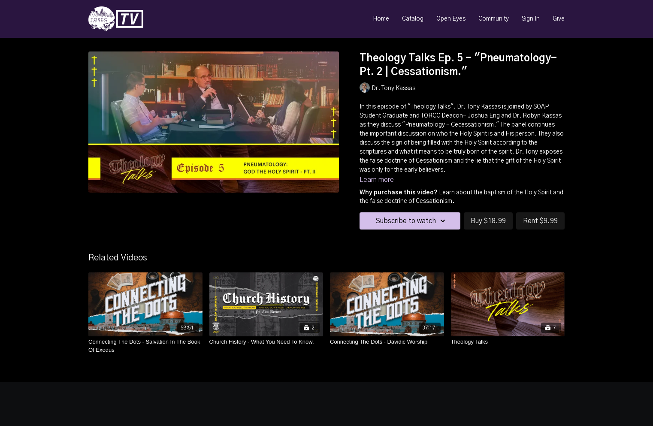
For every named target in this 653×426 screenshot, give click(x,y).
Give (559, 19)
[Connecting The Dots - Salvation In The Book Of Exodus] (145, 346)
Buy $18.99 (488, 221)
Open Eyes (451, 19)
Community (493, 19)
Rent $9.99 (540, 221)
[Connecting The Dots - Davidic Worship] (387, 342)
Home (381, 19)
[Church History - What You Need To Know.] (266, 342)
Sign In (531, 19)
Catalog (412, 19)
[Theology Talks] (508, 342)
